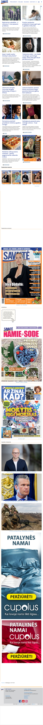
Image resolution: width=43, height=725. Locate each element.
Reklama (20, 2)
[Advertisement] (21, 199)
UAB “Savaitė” (20, 704)
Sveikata (25, 35)
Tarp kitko (29, 132)
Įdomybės (5, 33)
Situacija (8, 100)
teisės (26, 704)
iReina (33, 704)
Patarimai (29, 35)
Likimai (9, 33)
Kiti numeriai (37, 186)
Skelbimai (26, 2)
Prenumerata (13, 2)
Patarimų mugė (6, 66)
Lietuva (5, 100)
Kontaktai (33, 2)
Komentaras (29, 102)
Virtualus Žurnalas (27, 162)
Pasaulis (5, 133)
